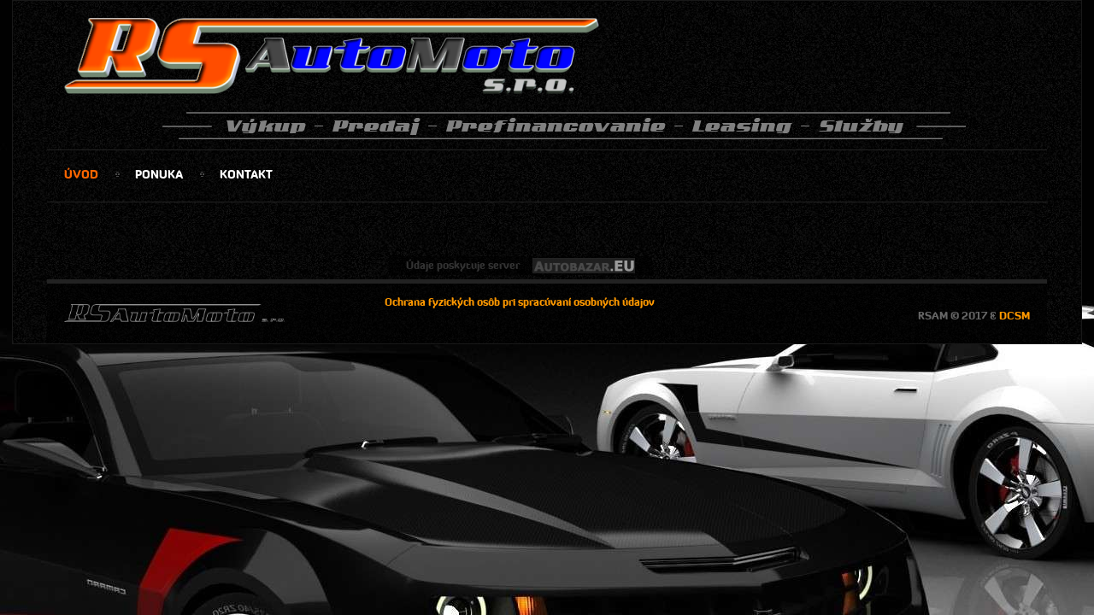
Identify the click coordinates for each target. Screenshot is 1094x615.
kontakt (246, 174)
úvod (81, 174)
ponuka (159, 174)
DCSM (1014, 315)
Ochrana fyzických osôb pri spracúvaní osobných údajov (520, 302)
